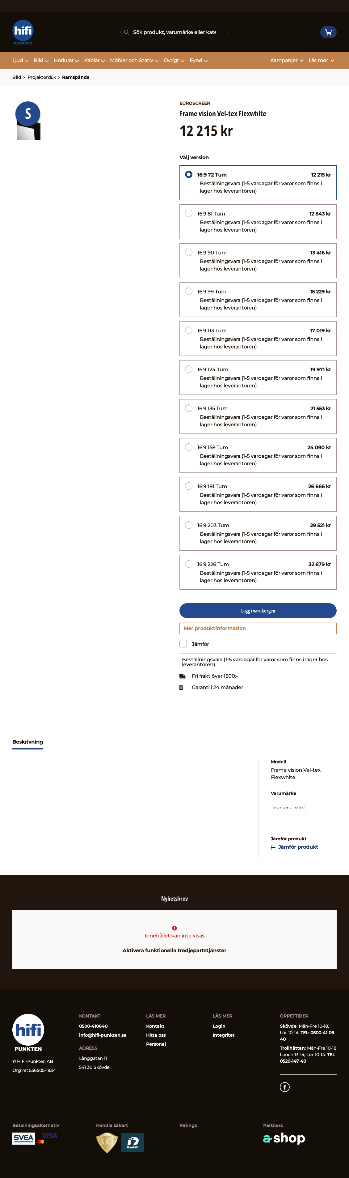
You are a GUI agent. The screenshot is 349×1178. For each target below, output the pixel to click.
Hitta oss (156, 1035)
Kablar (94, 60)
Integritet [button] (223, 1035)
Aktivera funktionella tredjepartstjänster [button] (174, 951)
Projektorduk (41, 77)
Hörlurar (66, 60)
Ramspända (76, 77)
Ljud (20, 60)
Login (219, 1026)
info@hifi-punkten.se (102, 1035)
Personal (156, 1044)
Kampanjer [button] (287, 60)
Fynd (199, 60)
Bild (41, 60)
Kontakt (155, 1026)
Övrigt (174, 60)
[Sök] (174, 32)
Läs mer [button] (321, 60)
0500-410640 (93, 1026)
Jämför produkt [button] (294, 849)
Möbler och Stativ (134, 60)
